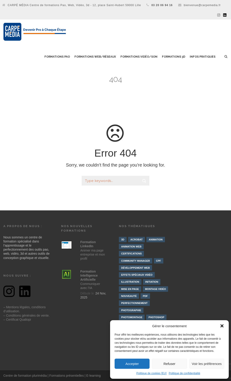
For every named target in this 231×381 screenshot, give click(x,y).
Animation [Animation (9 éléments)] (156, 239)
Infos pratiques (202, 56)
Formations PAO (57, 56)
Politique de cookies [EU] (151, 373)
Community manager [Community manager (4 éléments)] (135, 260)
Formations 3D (173, 56)
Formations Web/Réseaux (95, 56)
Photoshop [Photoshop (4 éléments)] (156, 317)
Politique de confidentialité (184, 373)
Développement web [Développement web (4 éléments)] (135, 267)
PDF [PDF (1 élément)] (145, 296)
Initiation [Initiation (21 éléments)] (151, 281)
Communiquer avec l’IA (90, 280)
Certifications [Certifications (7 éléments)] (131, 253)
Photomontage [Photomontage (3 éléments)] (131, 317)
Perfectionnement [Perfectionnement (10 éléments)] (134, 303)
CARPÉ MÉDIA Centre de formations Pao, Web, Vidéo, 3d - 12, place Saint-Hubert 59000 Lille (74, 5)
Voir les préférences (207, 364)
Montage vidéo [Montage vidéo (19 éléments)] (155, 289)
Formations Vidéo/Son (138, 56)
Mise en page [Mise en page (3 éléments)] (130, 289)
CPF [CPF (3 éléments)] (158, 260)
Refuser (170, 364)
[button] (222, 326)
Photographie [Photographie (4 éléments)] (131, 310)
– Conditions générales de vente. (26, 315)
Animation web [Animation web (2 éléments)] (131, 246)
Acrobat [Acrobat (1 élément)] (136, 239)
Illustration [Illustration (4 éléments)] (130, 281)
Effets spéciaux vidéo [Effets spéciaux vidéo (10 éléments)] (136, 274)
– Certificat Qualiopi (17, 319)
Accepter (132, 364)
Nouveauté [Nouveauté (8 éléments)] (129, 296)
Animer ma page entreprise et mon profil (92, 250)
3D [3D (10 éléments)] (122, 239)
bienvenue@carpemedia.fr (202, 5)
